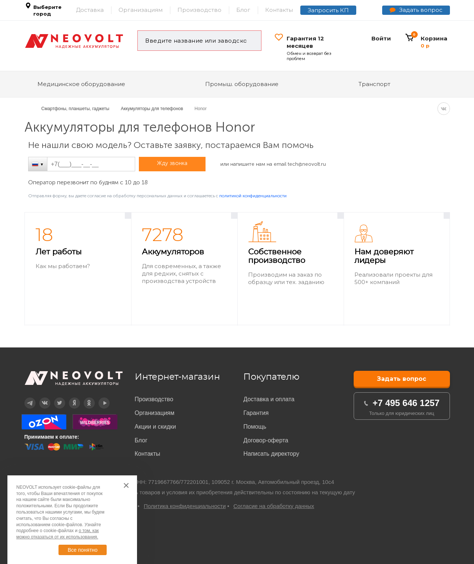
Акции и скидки (155, 426)
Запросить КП (328, 10)
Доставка (90, 9)
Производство (199, 9)
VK (443, 108)
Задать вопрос (421, 9)
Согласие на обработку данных (273, 506)
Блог (243, 9)
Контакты (279, 9)
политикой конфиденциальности (253, 195)
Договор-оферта (265, 440)
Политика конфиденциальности (185, 506)
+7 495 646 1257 (406, 403)
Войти (381, 38)
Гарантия (255, 413)
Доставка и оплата (268, 399)
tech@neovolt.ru (307, 164)
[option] (78, 269)
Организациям (140, 9)
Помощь (254, 426)
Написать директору (271, 454)
